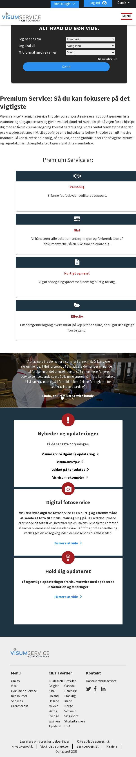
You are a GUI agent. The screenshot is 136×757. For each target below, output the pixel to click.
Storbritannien (74, 721)
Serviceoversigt (88, 746)
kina (52, 691)
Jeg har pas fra (30, 39)
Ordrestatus (19, 706)
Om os (15, 681)
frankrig (70, 696)
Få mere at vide (66, 543)
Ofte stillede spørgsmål (93, 741)
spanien (54, 721)
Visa (14, 686)
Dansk (121, 2)
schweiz (70, 711)
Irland (68, 701)
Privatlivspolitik (22, 746)
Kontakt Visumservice (101, 681)
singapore (71, 716)
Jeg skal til (27, 45)
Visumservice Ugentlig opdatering (68, 454)
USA (67, 726)
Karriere (112, 746)
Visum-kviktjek (68, 462)
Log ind (94, 3)
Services (17, 701)
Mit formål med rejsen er (37, 52)
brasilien (70, 681)
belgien (54, 686)
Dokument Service (24, 691)
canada (69, 686)
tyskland (55, 726)
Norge (68, 706)
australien (56, 681)
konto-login (61, 3)
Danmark (70, 691)
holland (54, 701)
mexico (53, 706)
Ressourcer (19, 696)
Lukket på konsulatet (68, 469)
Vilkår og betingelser (54, 746)
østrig (53, 711)
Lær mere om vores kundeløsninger (44, 741)
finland (54, 696)
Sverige (54, 716)
